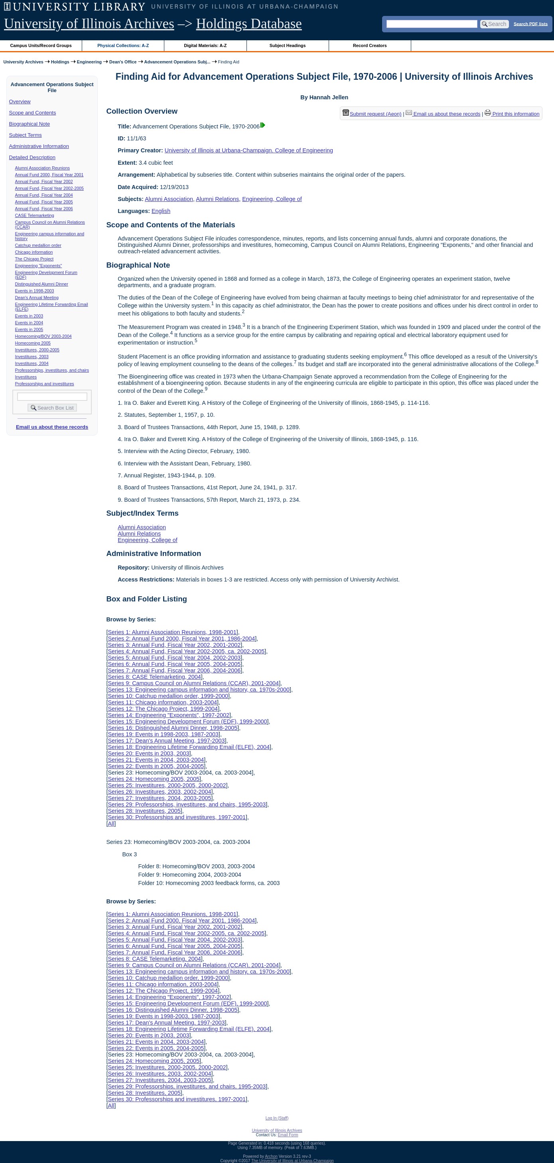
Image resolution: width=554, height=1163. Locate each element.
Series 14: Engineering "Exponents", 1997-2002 (168, 715)
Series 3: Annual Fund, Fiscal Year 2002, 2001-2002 (174, 645)
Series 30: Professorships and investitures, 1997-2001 (177, 817)
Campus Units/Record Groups (41, 45)
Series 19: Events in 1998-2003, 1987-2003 (163, 734)
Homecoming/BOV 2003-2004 (43, 336)
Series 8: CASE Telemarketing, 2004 (154, 677)
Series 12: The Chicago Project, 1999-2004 (163, 709)
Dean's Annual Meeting (37, 297)
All (111, 823)
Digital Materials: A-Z (205, 45)
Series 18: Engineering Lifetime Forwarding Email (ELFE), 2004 (189, 747)
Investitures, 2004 (32, 363)
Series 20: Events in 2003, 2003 (148, 753)
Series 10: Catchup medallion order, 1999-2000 (168, 696)
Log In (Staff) (277, 1118)
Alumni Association (169, 199)
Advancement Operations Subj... (177, 61)
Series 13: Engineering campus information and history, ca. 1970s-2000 (199, 689)
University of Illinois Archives (89, 24)
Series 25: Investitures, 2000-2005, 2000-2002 (167, 785)
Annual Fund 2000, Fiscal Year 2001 (49, 174)
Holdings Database (249, 24)
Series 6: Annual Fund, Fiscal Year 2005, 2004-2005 (174, 664)
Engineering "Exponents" (38, 265)
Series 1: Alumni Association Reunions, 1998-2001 (172, 632)
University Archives (23, 61)
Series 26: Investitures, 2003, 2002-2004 (159, 791)
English (161, 211)
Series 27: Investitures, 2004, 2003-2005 (159, 798)
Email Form (288, 1135)
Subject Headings (288, 45)
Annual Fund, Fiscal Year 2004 (44, 195)
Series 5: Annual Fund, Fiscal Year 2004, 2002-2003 (174, 657)
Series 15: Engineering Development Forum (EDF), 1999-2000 (187, 721)
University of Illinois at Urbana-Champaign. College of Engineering (249, 150)
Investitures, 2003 (32, 356)
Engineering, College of (272, 199)
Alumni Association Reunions (42, 168)
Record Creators (370, 45)
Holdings (60, 61)
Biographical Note (29, 124)
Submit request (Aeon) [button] (372, 114)
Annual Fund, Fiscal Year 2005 (44, 201)
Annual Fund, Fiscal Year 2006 (44, 208)
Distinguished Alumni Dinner (41, 284)
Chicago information (34, 252)
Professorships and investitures (44, 383)
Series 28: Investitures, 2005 (144, 811)
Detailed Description (32, 157)
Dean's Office (122, 61)
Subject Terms (25, 135)
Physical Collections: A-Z (123, 45)
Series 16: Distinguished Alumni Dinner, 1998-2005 (172, 728)
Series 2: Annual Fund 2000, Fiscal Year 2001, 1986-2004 (181, 638)
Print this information (512, 114)
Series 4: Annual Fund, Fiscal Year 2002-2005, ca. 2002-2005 (186, 651)
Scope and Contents (32, 113)
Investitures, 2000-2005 (37, 349)
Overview (20, 101)
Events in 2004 (29, 322)
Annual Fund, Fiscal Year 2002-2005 (49, 188)
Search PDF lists (531, 23)
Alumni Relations (217, 199)
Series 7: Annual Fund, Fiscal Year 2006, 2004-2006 (174, 670)
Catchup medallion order (38, 245)
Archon (271, 1156)
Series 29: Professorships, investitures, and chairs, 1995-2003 (187, 804)
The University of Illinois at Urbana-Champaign (292, 1161)
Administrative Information (39, 146)
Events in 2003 (29, 315)
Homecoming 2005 (33, 343)
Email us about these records (52, 427)
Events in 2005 (29, 329)
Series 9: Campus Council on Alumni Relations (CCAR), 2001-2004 (193, 683)
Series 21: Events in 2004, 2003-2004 (156, 760)
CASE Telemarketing (34, 215)
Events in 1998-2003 (34, 290)
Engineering (89, 61)
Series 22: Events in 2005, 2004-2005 (156, 766)
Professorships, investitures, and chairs (52, 370)
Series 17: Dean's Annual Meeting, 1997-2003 (166, 740)
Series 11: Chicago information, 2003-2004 (162, 702)
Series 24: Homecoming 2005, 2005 (153, 779)
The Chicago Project (34, 258)
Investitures (26, 377)
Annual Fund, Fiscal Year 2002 (44, 181)
